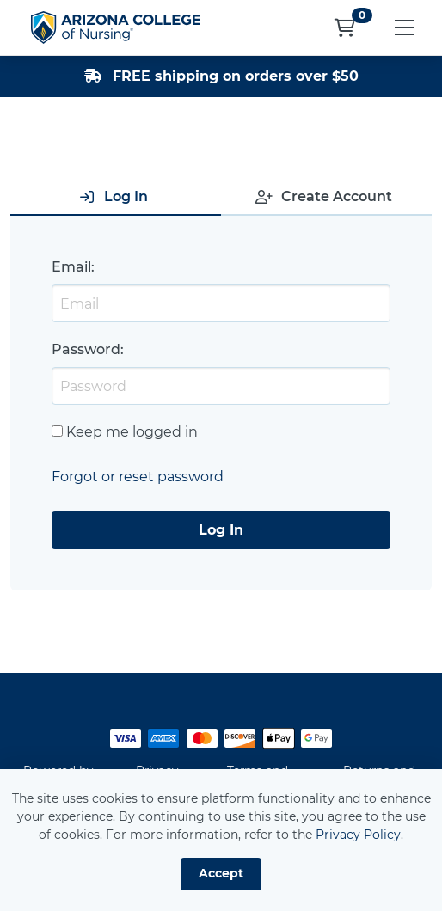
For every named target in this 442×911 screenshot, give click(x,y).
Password (86, 349)
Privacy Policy (358, 834)
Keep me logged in (132, 432)
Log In (221, 530)
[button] (404, 27)
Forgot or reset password (138, 476)
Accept (221, 873)
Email (71, 267)
